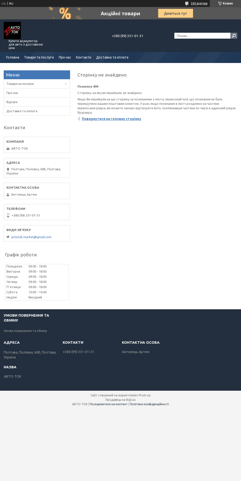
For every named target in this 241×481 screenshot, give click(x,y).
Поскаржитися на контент (109, 404)
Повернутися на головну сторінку (111, 119)
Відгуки (11, 102)
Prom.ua (145, 395)
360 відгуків (199, 3)
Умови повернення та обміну (25, 330)
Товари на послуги (20, 83)
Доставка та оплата (112, 57)
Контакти (83, 57)
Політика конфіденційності (149, 404)
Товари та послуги (39, 57)
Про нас (65, 57)
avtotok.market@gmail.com (31, 237)
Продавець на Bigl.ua (120, 399)
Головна (12, 57)
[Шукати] (233, 36)
